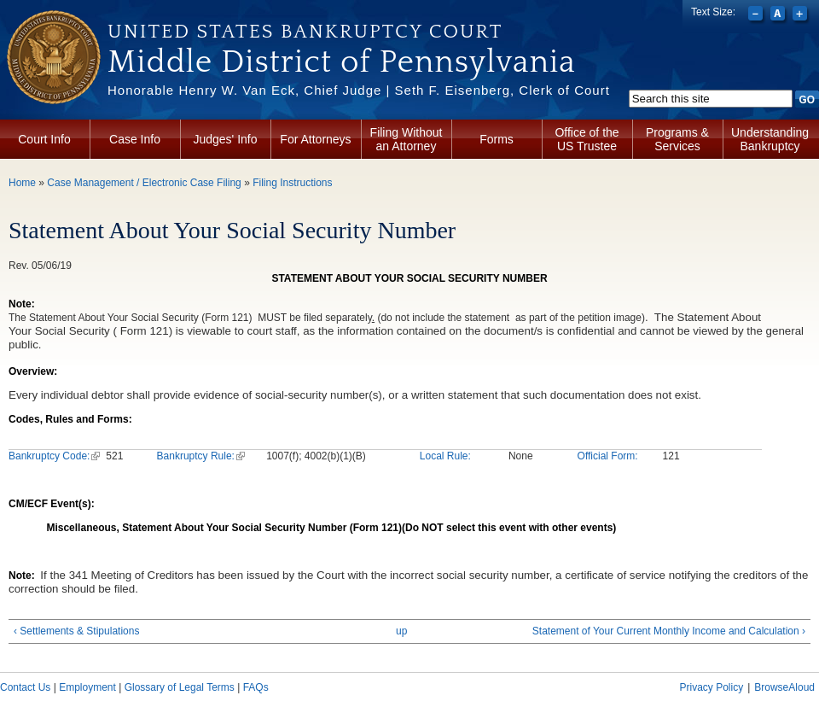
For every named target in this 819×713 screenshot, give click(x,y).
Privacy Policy (711, 687)
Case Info (134, 139)
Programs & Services (677, 139)
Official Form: (608, 456)
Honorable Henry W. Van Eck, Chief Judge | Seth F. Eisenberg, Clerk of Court (358, 90)
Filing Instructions (292, 183)
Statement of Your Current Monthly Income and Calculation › (668, 631)
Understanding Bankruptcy (770, 139)
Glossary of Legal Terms (180, 687)
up (401, 631)
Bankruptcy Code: (54, 456)
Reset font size (779, 15)
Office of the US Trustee (587, 139)
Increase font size (801, 15)
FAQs (256, 687)
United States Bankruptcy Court (304, 31)
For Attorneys (315, 139)
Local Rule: (445, 456)
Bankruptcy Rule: (201, 456)
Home (22, 183)
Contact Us (25, 687)
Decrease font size (757, 15)
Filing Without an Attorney (406, 139)
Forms (496, 139)
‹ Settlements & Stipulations (76, 631)
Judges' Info (225, 139)
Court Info (44, 139)
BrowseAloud (784, 687)
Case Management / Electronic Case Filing (144, 183)
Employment (87, 687)
